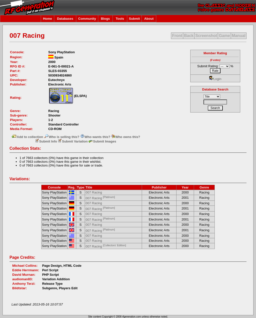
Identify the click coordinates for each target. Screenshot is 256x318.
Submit (134, 18)
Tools (120, 18)
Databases (65, 18)
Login (215, 79)
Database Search (215, 89)
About (149, 18)
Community (87, 18)
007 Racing (94, 192)
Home (47, 18)
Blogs (105, 18)
